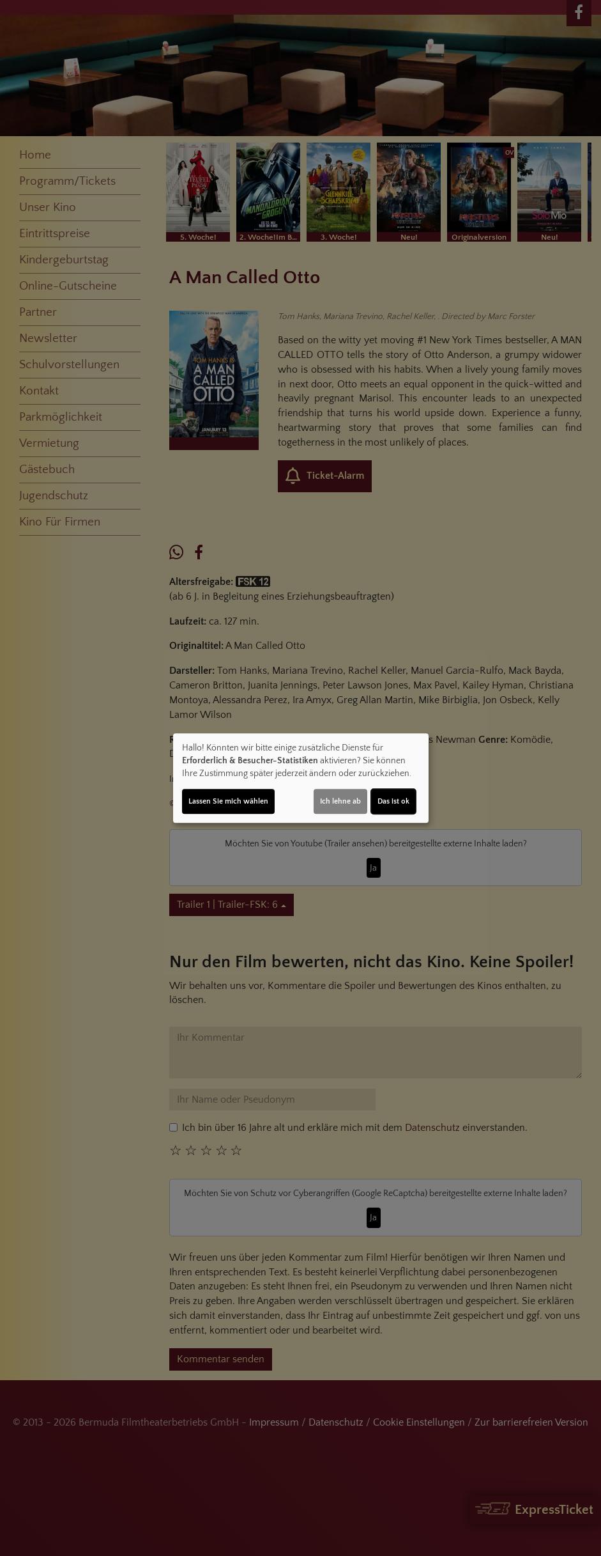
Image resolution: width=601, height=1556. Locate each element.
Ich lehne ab (340, 801)
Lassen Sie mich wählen (228, 801)
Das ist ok (393, 801)
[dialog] (301, 778)
